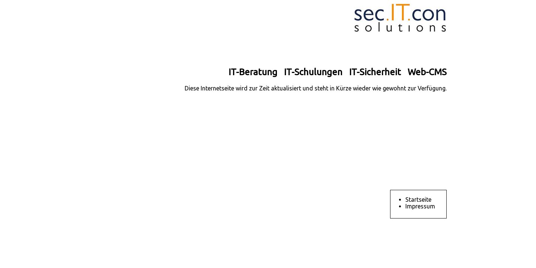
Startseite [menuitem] (418, 199)
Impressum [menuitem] (420, 206)
